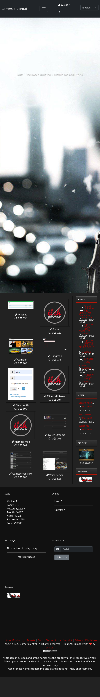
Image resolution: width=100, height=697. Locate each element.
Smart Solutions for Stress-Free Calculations (86, 310)
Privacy (79, 640)
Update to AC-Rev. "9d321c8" (86, 328)
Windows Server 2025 (89, 377)
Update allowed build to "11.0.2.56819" (86, 345)
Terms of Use (53, 640)
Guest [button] (63, 5)
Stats (41, 640)
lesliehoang (87, 317)
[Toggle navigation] (44, 9)
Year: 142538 (14, 515)
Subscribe (61, 557)
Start (20, 74)
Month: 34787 (15, 512)
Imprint (67, 640)
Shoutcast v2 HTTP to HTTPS (86, 362)
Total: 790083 (14, 523)
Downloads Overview (38, 74)
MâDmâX (86, 333)
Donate (31, 640)
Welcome (84, 425)
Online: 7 (12, 501)
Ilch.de (49, 647)
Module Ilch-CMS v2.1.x (68, 74)
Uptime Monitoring (14, 640)
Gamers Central (14, 9)
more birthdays (26, 556)
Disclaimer (91, 640)
